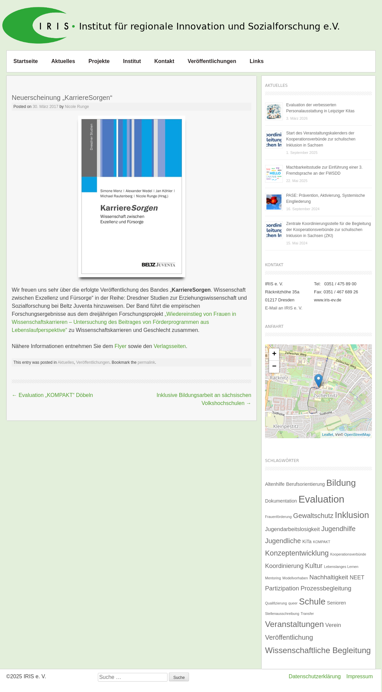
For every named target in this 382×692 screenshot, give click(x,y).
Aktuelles (63, 61)
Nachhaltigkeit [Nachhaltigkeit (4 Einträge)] (328, 577)
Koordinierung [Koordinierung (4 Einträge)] (284, 565)
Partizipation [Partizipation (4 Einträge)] (282, 588)
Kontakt (164, 61)
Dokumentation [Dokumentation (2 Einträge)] (281, 501)
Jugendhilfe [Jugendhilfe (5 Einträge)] (338, 528)
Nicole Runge (77, 106)
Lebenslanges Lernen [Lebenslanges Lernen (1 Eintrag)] (341, 567)
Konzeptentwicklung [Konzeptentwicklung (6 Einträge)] (297, 553)
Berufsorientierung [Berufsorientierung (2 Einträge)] (305, 484)
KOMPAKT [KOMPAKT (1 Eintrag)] (321, 542)
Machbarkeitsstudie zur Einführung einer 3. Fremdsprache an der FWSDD (324, 170)
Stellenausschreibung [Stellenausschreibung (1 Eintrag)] (282, 614)
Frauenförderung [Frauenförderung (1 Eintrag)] (278, 517)
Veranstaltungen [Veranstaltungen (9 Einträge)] (294, 624)
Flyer (121, 346)
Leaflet (327, 434)
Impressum (359, 676)
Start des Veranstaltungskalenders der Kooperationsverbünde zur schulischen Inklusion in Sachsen (321, 139)
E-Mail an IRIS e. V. (283, 307)
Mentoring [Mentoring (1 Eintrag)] (273, 578)
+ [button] (274, 354)
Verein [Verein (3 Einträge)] (333, 625)
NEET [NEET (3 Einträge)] (356, 577)
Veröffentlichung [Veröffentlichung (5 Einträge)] (289, 637)
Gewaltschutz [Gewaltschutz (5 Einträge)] (313, 515)
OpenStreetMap (357, 434)
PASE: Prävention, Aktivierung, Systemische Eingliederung (325, 198)
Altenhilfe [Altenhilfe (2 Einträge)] (274, 484)
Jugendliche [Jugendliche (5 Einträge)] (283, 540)
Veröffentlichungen (212, 61)
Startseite (25, 61)
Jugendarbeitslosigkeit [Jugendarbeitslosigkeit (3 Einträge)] (292, 529)
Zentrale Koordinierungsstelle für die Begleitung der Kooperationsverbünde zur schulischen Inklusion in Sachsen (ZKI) (328, 229)
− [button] (274, 367)
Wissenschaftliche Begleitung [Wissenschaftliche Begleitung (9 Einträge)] (318, 650)
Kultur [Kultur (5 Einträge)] (313, 565)
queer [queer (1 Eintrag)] (293, 603)
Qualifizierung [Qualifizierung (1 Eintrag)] (276, 603)
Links (257, 61)
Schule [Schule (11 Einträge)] (312, 601)
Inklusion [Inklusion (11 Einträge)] (352, 515)
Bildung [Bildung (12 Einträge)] (341, 483)
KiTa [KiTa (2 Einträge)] (307, 541)
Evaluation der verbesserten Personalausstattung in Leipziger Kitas (320, 108)
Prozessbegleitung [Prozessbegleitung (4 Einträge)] (326, 588)
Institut (132, 61)
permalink (146, 362)
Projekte (99, 61)
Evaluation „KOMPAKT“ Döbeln (52, 395)
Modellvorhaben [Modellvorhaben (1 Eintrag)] (295, 578)
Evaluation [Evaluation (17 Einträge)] (321, 499)
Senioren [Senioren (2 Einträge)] (336, 603)
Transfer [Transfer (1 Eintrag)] (307, 614)
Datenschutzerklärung (315, 676)
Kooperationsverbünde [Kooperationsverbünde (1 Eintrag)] (348, 554)
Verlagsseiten (169, 346)
